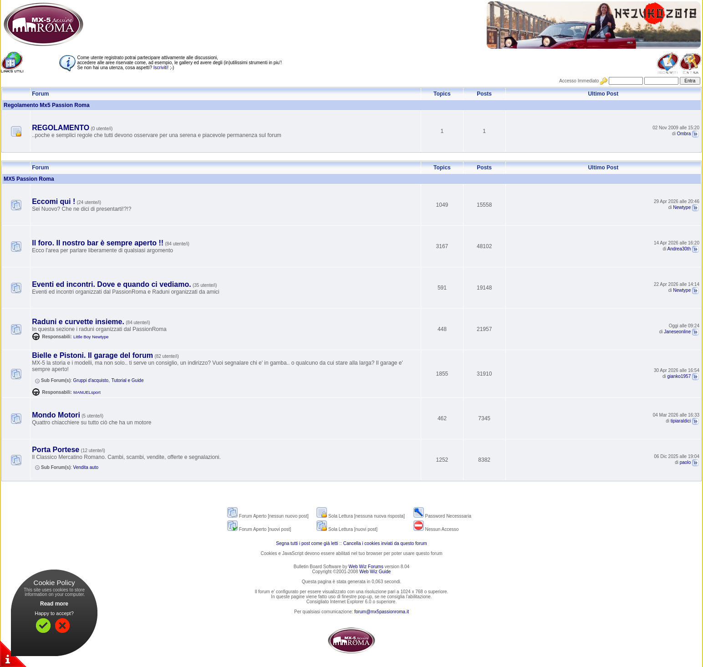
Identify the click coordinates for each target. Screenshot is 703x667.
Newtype (682, 207)
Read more (54, 604)
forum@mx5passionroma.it (381, 611)
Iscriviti (160, 67)
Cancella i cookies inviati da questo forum (385, 543)
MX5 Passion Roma (29, 179)
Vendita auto (86, 467)
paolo (685, 462)
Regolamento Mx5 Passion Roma (47, 105)
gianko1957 (679, 376)
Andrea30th (679, 248)
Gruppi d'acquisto (91, 380)
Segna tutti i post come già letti (307, 543)
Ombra (684, 133)
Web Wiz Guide (375, 571)
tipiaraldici (681, 420)
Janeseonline (677, 331)
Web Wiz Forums (365, 566)
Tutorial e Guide (128, 380)
